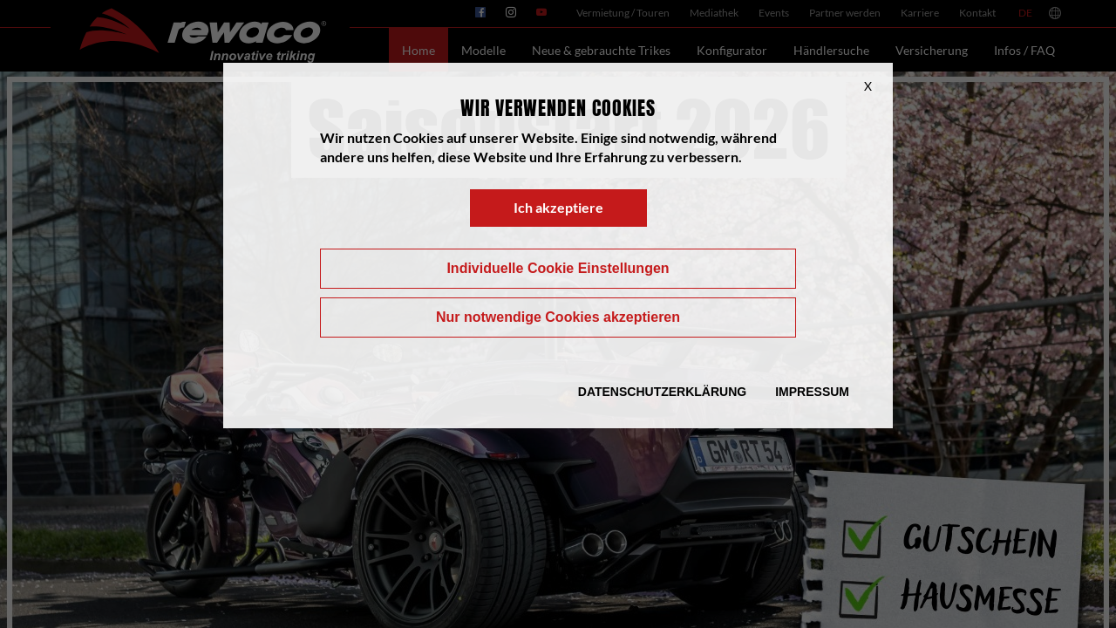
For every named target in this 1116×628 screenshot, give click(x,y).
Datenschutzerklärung (662, 392)
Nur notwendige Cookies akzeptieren (558, 317)
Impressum (812, 392)
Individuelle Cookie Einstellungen (557, 268)
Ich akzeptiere (558, 207)
